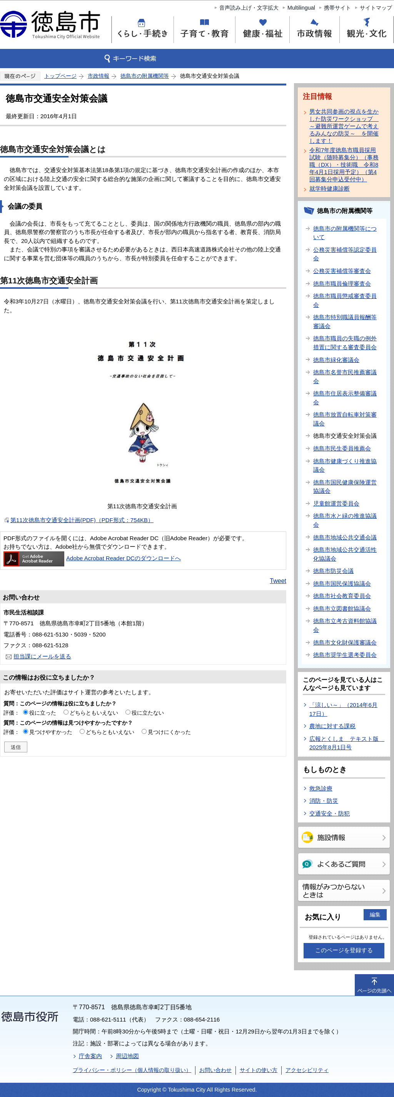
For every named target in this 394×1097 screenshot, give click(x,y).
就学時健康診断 (329, 188)
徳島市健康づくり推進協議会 (345, 465)
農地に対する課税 (332, 726)
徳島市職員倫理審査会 (342, 283)
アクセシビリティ (307, 1070)
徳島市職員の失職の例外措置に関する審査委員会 (345, 342)
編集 (375, 914)
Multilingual (301, 8)
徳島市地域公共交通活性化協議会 (345, 554)
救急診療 (320, 788)
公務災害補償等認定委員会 (345, 254)
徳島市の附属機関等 (144, 76)
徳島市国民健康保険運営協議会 (345, 486)
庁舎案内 (90, 1056)
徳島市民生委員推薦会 (342, 448)
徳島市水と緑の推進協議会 (345, 520)
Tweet (278, 581)
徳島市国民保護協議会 (342, 583)
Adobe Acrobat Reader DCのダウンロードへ (92, 558)
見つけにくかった (169, 732)
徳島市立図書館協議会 (342, 608)
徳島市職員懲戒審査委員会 (345, 300)
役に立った (42, 713)
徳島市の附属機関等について (345, 233)
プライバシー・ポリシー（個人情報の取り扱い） (132, 1070)
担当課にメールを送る (42, 656)
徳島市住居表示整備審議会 (345, 397)
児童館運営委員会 (336, 503)
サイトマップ (376, 8)
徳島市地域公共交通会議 (345, 537)
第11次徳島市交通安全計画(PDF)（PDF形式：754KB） (82, 520)
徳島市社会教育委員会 (342, 596)
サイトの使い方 (258, 1070)
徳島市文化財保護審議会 (345, 642)
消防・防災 (323, 800)
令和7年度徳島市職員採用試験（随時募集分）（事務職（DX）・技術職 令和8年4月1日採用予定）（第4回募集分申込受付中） (344, 165)
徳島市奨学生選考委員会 (345, 655)
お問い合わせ (215, 1070)
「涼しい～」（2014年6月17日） (343, 709)
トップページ (60, 76)
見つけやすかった (50, 732)
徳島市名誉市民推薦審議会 (345, 376)
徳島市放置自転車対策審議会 (345, 419)
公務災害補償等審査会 (342, 271)
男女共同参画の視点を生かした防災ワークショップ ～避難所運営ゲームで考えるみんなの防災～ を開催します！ (344, 126)
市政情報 (98, 76)
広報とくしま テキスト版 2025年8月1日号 (346, 743)
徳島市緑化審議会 (336, 360)
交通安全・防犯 (329, 813)
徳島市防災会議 (333, 571)
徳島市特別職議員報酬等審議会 (345, 321)
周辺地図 (127, 1056)
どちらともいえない (94, 713)
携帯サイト (337, 8)
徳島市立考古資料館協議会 (345, 625)
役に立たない (148, 713)
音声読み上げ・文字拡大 (249, 8)
